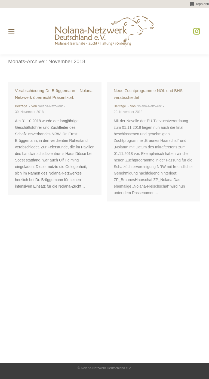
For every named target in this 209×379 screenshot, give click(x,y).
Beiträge (21, 106)
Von (47, 106)
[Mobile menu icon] (11, 31)
